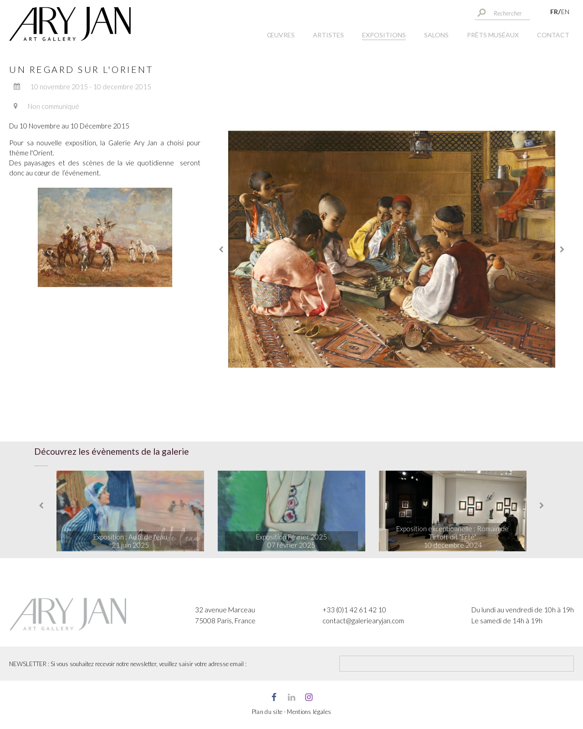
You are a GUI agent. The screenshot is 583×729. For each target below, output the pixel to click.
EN (565, 11)
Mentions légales (309, 711)
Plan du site (267, 711)
